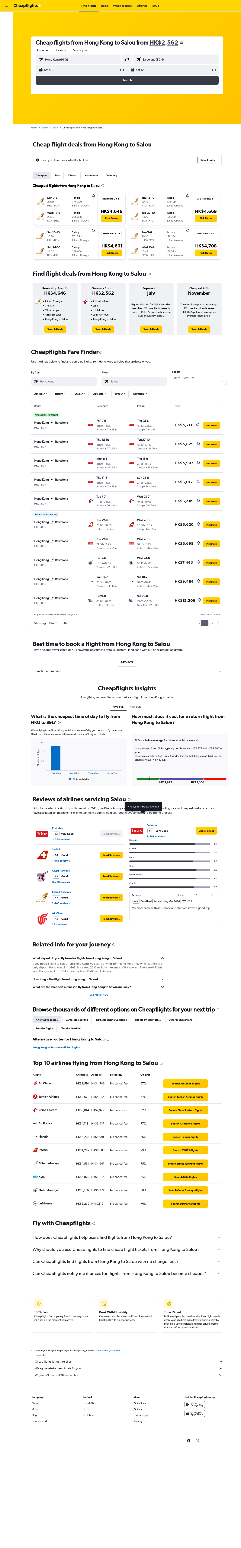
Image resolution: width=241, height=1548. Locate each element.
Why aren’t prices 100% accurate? (129, 1375)
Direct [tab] (72, 175)
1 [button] (204, 623)
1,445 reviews (61, 903)
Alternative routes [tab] (47, 1019)
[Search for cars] (6, 33)
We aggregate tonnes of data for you (129, 1368)
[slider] (224, 383)
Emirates (57, 828)
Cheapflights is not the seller (129, 1361)
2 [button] (212, 623)
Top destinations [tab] (71, 1028)
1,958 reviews (61, 860)
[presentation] (181, 43)
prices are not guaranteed (108, 1350)
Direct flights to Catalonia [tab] (111, 1019)
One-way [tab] (111, 175)
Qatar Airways (61, 870)
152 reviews (59, 924)
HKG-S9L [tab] (118, 706)
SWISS (56, 849)
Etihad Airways (61, 891)
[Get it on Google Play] (195, 1404)
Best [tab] (57, 175)
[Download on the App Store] (195, 1413)
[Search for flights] (6, 17)
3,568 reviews (61, 839)
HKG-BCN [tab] (127, 662)
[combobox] (43, 50)
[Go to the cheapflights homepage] (27, 6)
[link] (55, 329)
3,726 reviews (61, 881)
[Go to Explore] (6, 41)
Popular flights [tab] (44, 1028)
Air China (57, 913)
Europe (45, 127)
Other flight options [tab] (180, 1019)
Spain (55, 127)
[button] (6, 6)
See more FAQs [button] (99, 994)
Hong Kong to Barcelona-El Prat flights (56, 1047)
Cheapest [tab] (41, 175)
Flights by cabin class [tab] (148, 1019)
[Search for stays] (6, 25)
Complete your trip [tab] (77, 1019)
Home (34, 127)
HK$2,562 (163, 42)
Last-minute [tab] (91, 175)
